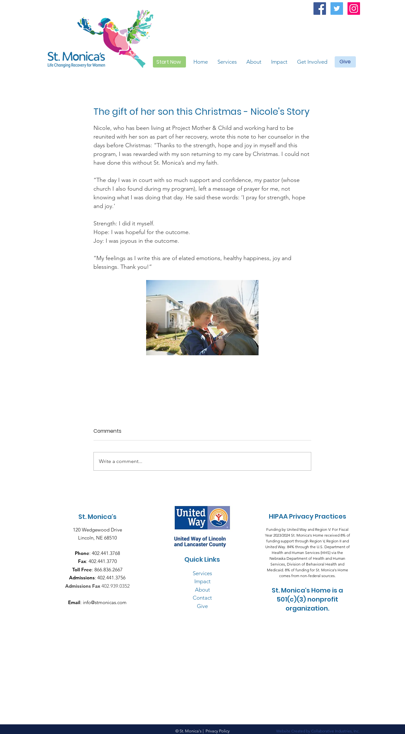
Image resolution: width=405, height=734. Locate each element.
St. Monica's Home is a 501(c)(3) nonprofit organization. (307, 599)
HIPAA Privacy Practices (307, 516)
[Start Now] (169, 62)
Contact (202, 597)
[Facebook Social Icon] (319, 8)
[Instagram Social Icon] (354, 8)
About (202, 589)
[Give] (345, 62)
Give (202, 606)
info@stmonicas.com (105, 602)
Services (202, 573)
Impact (202, 581)
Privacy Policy (218, 731)
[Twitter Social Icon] (336, 8)
